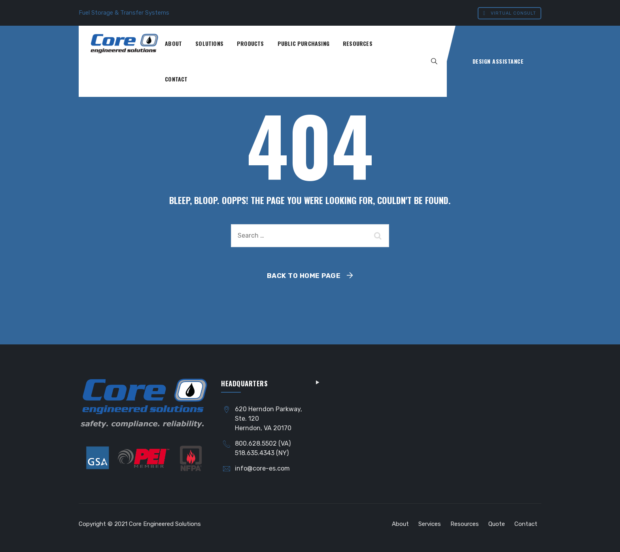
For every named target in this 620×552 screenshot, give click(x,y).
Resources (357, 43)
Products (250, 43)
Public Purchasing (303, 43)
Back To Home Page (304, 276)
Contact (176, 79)
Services (429, 523)
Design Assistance (498, 61)
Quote (496, 523)
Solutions (209, 43)
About (173, 43)
